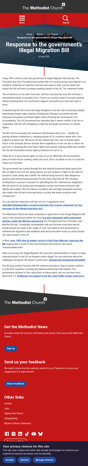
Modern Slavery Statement (17, 423)
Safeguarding (11, 418)
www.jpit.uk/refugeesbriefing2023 (67, 260)
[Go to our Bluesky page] (40, 433)
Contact (8, 403)
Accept (9, 460)
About (40, 34)
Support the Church (13, 413)
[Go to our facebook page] (6, 433)
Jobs (6, 408)
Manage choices (44, 460)
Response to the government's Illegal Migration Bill (44, 37)
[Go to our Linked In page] (20, 433)
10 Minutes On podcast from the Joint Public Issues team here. (51, 276)
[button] (22, 18)
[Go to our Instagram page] (13, 433)
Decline (24, 460)
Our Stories (52, 34)
